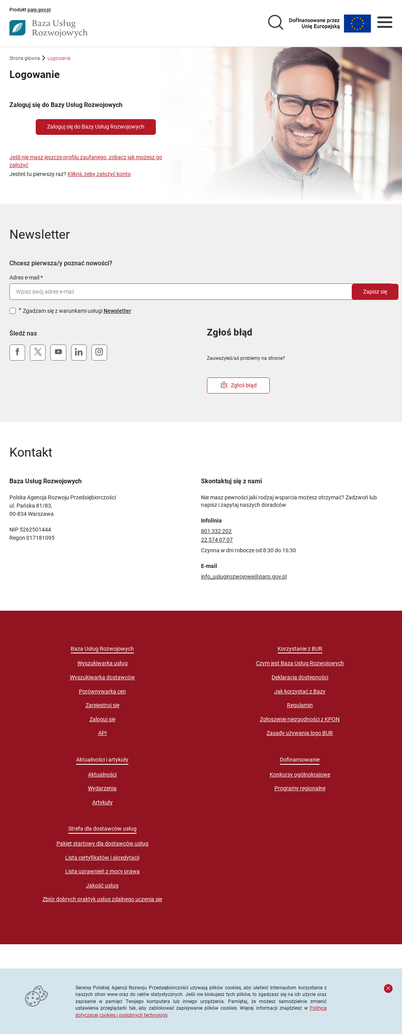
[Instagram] (99, 353)
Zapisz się (375, 291)
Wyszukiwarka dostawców (102, 677)
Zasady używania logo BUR (300, 733)
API (102, 733)
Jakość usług (102, 885)
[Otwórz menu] (384, 23)
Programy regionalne (299, 788)
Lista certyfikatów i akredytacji (102, 857)
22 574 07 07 (217, 540)
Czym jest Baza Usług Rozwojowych (300, 663)
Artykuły (102, 802)
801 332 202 (216, 531)
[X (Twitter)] (38, 353)
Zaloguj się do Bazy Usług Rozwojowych (95, 126)
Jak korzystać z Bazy (299, 691)
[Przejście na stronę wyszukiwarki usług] (275, 23)
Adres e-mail (24, 277)
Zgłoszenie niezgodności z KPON (300, 719)
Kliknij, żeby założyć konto (99, 174)
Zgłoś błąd (238, 385)
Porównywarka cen (102, 691)
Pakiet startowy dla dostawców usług (102, 843)
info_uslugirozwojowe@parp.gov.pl (244, 576)
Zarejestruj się (102, 705)
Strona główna (24, 58)
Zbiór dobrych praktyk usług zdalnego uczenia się (102, 899)
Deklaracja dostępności (300, 677)
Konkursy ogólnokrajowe (300, 774)
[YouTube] (58, 353)
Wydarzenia (102, 788)
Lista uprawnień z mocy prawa (102, 871)
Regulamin (300, 705)
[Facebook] (17, 353)
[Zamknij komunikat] (388, 988)
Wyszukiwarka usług (102, 663)
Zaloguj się (102, 719)
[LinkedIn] (79, 353)
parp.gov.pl (39, 9)
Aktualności (102, 774)
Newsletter (117, 311)
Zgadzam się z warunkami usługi (77, 311)
